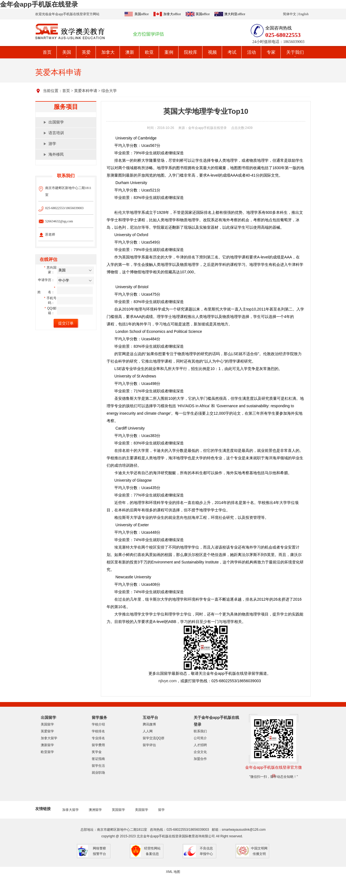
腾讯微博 (149, 724)
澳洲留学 (95, 810)
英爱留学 (47, 731)
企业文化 (200, 752)
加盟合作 (200, 759)
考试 (232, 52)
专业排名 (98, 738)
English (303, 14)
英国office (203, 14)
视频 (212, 52)
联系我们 (200, 731)
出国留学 (56, 122)
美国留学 (47, 724)
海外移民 (56, 154)
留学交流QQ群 (153, 738)
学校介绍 (98, 724)
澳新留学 (47, 745)
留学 (161, 810)
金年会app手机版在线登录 (39, 4)
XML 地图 (173, 872)
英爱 (86, 52)
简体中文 (289, 14)
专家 (271, 52)
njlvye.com (167, 681)
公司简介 (200, 738)
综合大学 (109, 91)
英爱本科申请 (85, 91)
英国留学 (118, 810)
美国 (66, 52)
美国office (141, 14)
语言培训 (56, 133)
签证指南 (98, 759)
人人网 (148, 731)
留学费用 (98, 745)
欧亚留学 (47, 752)
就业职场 (98, 773)
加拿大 (108, 52)
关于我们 (295, 52)
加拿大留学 (49, 738)
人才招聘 (200, 745)
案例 (168, 52)
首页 (47, 52)
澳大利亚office (234, 14)
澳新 (129, 52)
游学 (52, 144)
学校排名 (98, 731)
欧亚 (149, 52)
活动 (251, 52)
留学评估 (149, 745)
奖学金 (97, 752)
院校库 (190, 52)
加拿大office (172, 14)
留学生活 (98, 766)
